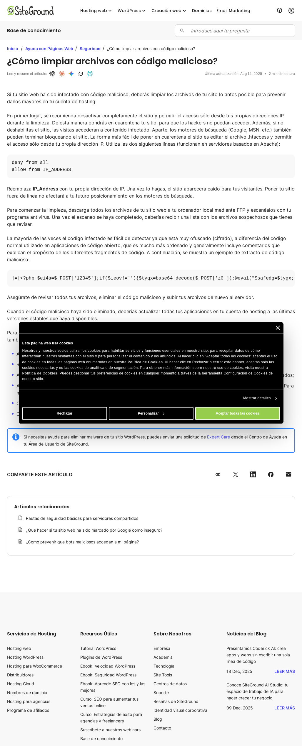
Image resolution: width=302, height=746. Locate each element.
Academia (163, 657)
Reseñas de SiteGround (175, 701)
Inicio (12, 48)
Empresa (161, 648)
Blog (157, 719)
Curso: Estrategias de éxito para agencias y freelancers (111, 717)
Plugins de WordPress (101, 657)
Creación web (169, 11)
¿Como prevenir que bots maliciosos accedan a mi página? (82, 541)
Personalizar (151, 414)
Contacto (162, 727)
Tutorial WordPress (98, 648)
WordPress (132, 11)
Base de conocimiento (101, 738)
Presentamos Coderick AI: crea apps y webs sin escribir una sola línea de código (258, 655)
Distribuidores (20, 674)
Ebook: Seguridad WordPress (108, 674)
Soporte (161, 692)
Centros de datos (170, 683)
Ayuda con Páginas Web (49, 48)
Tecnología (163, 665)
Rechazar (64, 414)
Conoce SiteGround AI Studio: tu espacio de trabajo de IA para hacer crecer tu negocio (257, 691)
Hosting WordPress (25, 657)
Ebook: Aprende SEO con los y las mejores (112, 687)
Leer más (284, 671)
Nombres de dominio (27, 692)
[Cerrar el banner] (278, 328)
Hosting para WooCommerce (34, 665)
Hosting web (96, 11)
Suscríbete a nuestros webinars (110, 729)
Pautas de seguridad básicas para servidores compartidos (82, 518)
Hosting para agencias (28, 701)
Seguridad (90, 48)
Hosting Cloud (20, 683)
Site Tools (162, 674)
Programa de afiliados (28, 710)
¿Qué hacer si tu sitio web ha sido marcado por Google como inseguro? (94, 530)
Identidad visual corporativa (180, 710)
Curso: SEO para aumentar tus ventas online (109, 702)
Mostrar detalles (257, 398)
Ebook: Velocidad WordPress (107, 665)
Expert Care (218, 436)
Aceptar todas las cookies (237, 414)
